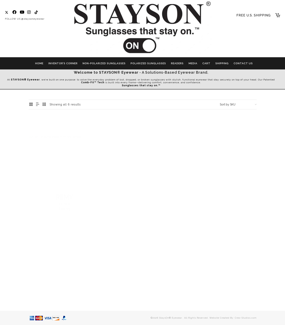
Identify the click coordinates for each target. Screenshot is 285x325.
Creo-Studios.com (246, 318)
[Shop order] (238, 104)
